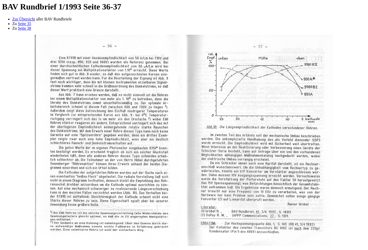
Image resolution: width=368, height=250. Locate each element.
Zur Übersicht (23, 19)
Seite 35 (24, 23)
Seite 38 (24, 28)
